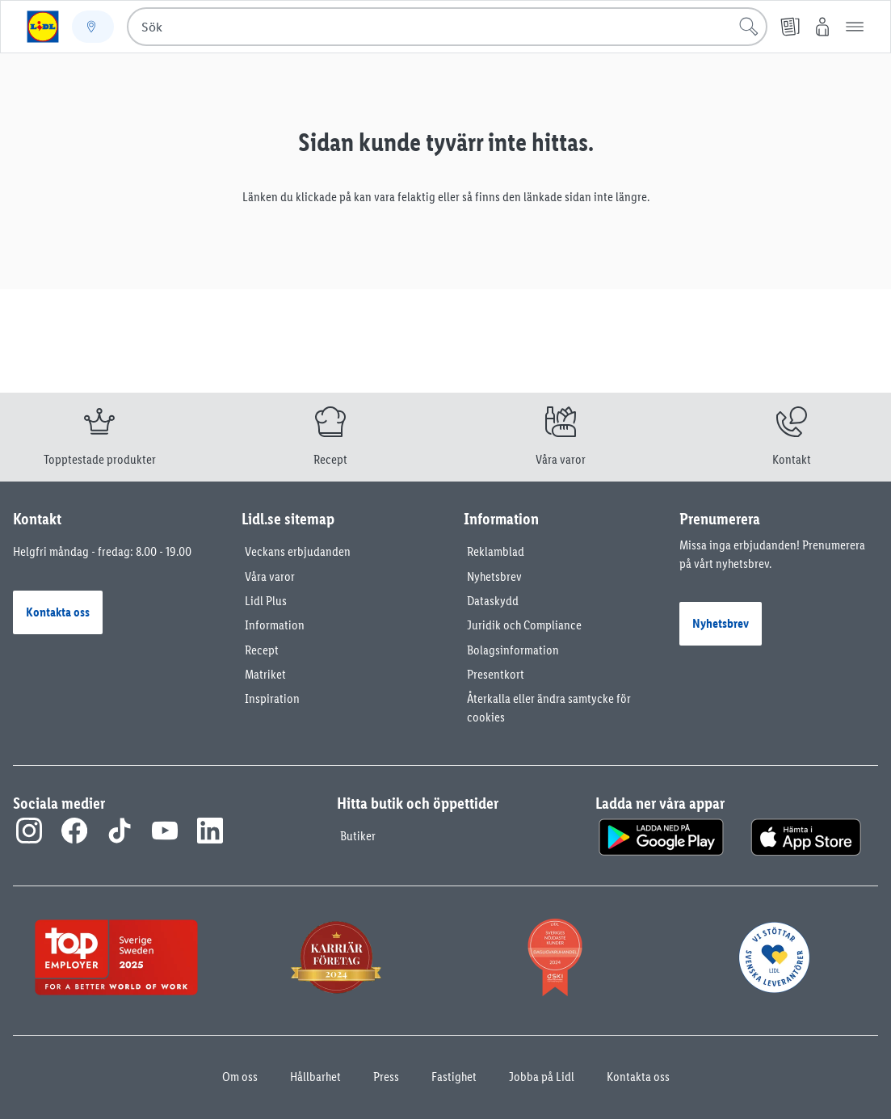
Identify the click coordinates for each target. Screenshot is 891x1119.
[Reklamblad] (790, 26)
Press (386, 1076)
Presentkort (495, 674)
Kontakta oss (638, 1076)
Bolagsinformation (513, 650)
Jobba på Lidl (541, 1076)
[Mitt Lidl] (822, 26)
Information (275, 625)
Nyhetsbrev (494, 576)
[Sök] (749, 27)
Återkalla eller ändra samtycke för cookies (549, 707)
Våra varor (270, 576)
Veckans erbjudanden (298, 551)
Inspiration (272, 698)
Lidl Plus (266, 600)
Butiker (358, 835)
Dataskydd (493, 600)
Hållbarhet (315, 1076)
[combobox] (447, 26)
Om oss (240, 1076)
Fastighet (454, 1076)
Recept (262, 650)
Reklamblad (495, 551)
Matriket (265, 674)
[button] (854, 26)
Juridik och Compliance (524, 625)
